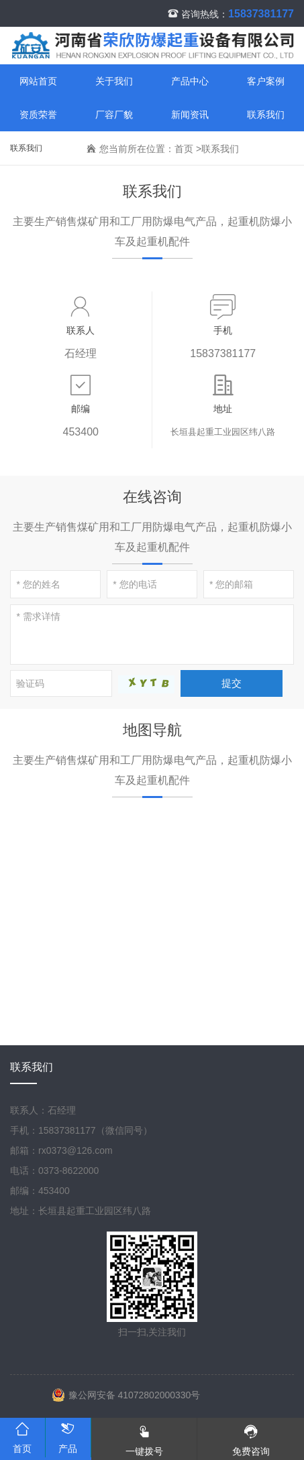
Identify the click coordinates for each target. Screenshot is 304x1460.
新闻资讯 (190, 114)
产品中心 (190, 81)
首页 (183, 148)
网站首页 (38, 81)
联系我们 (266, 114)
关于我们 (114, 81)
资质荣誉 (38, 114)
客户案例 (266, 81)
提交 (231, 683)
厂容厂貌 (114, 114)
